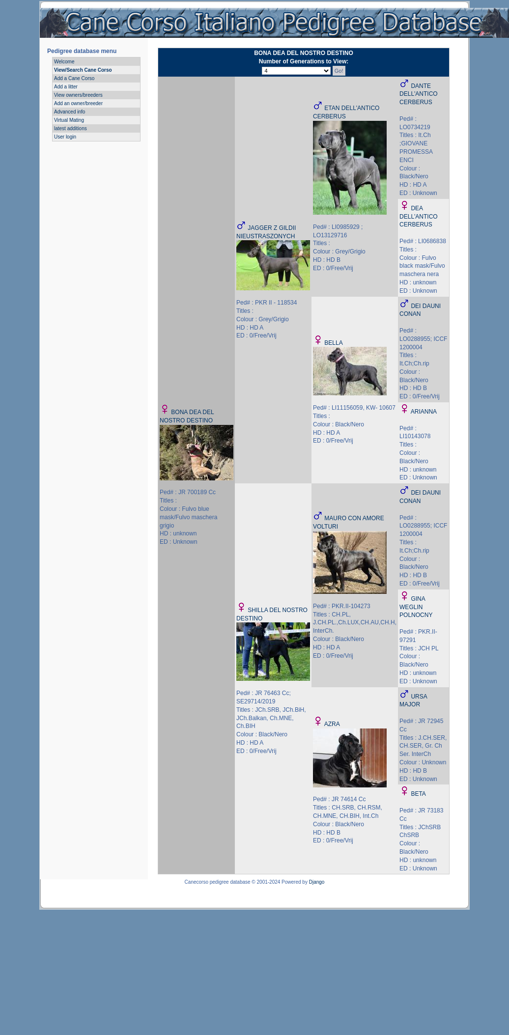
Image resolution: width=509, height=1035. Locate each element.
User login (65, 137)
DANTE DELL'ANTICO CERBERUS (418, 94)
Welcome (64, 61)
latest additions (70, 128)
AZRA (332, 724)
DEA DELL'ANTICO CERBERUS (418, 216)
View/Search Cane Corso (83, 70)
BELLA (333, 342)
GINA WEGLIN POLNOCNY (415, 607)
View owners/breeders (78, 95)
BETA (418, 793)
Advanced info (69, 111)
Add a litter (66, 86)
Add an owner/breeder (78, 103)
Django (317, 882)
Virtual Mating (69, 120)
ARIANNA (424, 411)
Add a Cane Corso (74, 78)
